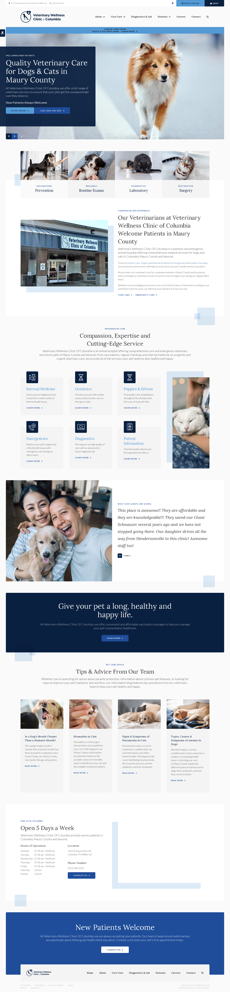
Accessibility (39, 985)
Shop (214, 3)
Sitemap (24, 988)
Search (70, 985)
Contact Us (80, 875)
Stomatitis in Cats (85, 736)
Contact (196, 16)
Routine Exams (91, 190)
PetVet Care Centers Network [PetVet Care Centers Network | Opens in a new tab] (198, 988)
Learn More (33, 408)
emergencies (179, 262)
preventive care (132, 262)
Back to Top (35, 988)
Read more (31, 766)
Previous (9, 136)
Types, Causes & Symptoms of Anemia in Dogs (186, 740)
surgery (144, 262)
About (98, 16)
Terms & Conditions (56, 985)
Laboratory (138, 190)
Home (90, 972)
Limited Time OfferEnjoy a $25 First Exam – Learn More (114, 30)
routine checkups (199, 262)
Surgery (185, 190)
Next (15, 136)
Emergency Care (145, 295)
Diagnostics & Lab (141, 16)
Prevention (44, 190)
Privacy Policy (26, 985)
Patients (163, 16)
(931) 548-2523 (58, 3)
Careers (181, 16)
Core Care (116, 16)
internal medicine (161, 262)
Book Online (190, 3)
